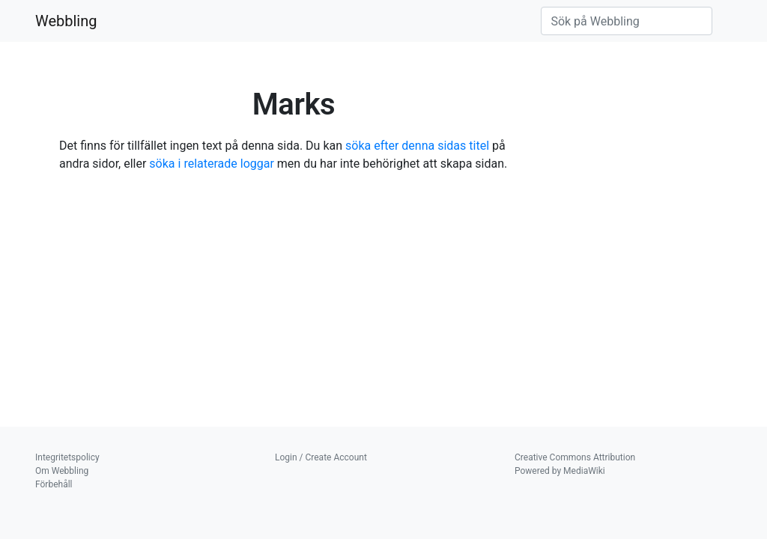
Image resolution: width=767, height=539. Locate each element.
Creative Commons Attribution (575, 457)
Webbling (66, 21)
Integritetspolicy (67, 457)
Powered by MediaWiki (560, 471)
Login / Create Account (321, 457)
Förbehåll (54, 484)
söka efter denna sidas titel (417, 145)
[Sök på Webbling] (626, 21)
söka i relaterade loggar (211, 163)
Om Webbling (61, 471)
